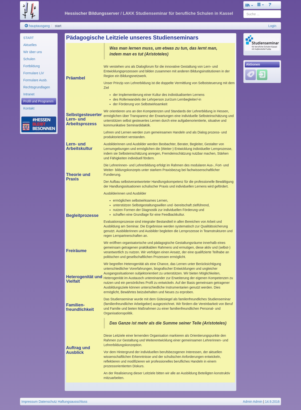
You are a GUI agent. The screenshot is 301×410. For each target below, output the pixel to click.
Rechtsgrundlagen (36, 87)
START (28, 38)
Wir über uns (32, 52)
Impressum (29, 401)
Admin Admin (252, 401)
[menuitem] (38, 38)
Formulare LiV (33, 73)
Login (272, 26)
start (58, 26)
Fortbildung (31, 66)
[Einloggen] (262, 75)
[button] (249, 5)
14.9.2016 (272, 401)
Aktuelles (30, 45)
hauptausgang (37, 26)
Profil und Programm (38, 101)
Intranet (28, 94)
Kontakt (28, 108)
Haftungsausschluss (72, 401)
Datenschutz (48, 401)
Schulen (29, 59)
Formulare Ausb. (35, 80)
